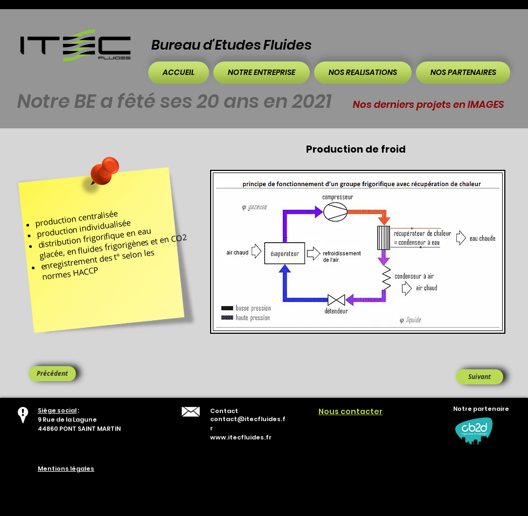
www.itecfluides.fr (241, 437)
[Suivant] (479, 376)
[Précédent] (52, 373)
